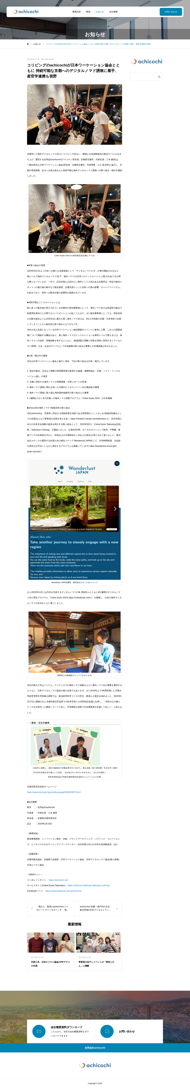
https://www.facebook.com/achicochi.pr (63, 891)
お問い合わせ (171, 12)
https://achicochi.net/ (58, 880)
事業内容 (76, 12)
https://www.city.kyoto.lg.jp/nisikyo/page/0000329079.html (54, 792)
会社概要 (113, 12)
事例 (88, 12)
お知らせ (100, 12)
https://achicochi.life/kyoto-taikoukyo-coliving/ (89, 885)
